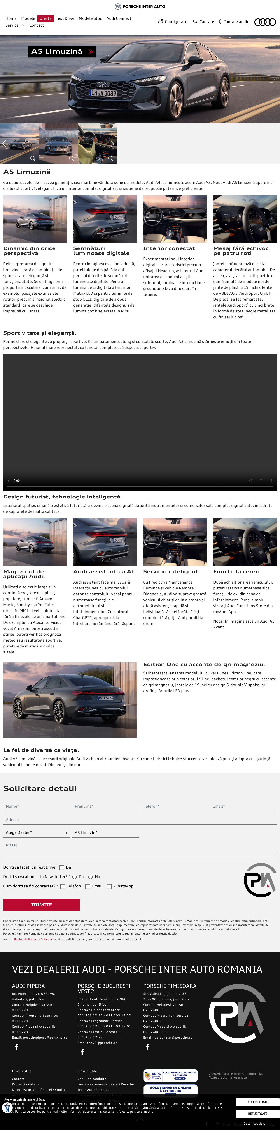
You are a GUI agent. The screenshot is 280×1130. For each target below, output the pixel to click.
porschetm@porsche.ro (173, 1037)
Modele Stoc (90, 19)
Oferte (46, 19)
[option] (19, 143)
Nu (97, 877)
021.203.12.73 (90, 1037)
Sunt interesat (62, 51)
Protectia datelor (26, 1084)
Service (12, 25)
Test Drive (65, 19)
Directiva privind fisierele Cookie (39, 1089)
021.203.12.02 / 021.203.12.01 (104, 1026)
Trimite (41, 905)
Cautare (203, 22)
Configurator (173, 22)
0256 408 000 (155, 1010)
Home (11, 19)
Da (68, 867)
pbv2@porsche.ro (103, 1043)
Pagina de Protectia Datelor (32, 939)
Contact (36, 25)
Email (97, 886)
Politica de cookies (28, 1111)
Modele (28, 19)
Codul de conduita (92, 1078)
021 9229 (20, 1010)
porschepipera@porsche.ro (45, 1037)
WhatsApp (123, 886)
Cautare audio (233, 22)
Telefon (74, 886)
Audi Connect (119, 19)
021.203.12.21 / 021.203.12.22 (104, 1015)
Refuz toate (257, 1114)
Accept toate (257, 1102)
